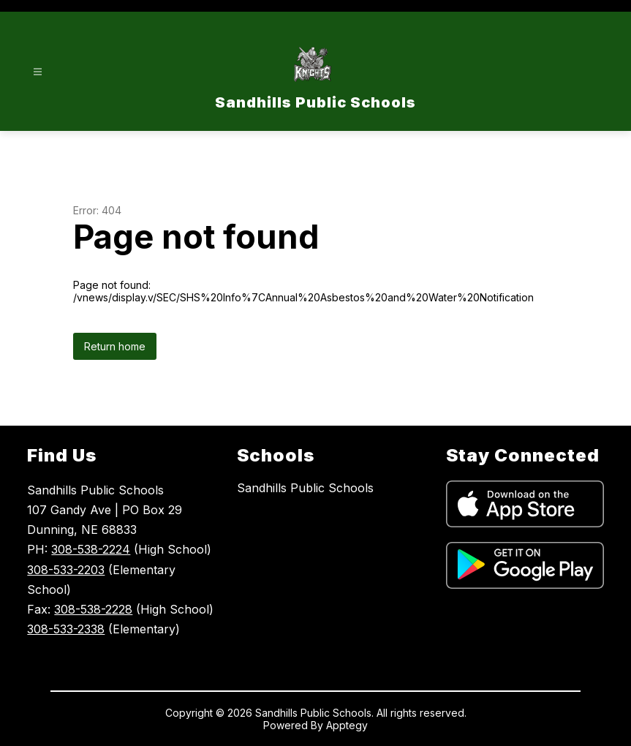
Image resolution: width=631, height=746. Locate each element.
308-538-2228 (93, 609)
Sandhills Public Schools (305, 488)
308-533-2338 (66, 629)
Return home (115, 346)
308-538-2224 (90, 549)
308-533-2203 (66, 569)
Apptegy (347, 725)
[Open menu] (37, 72)
